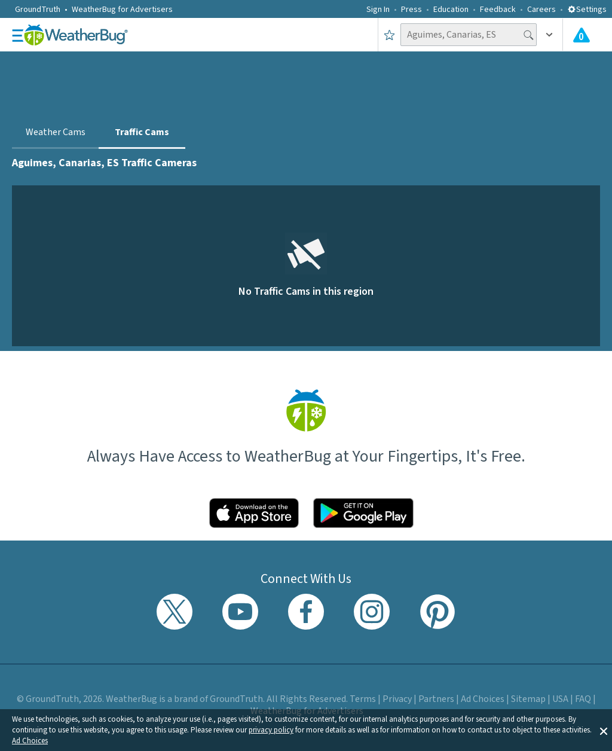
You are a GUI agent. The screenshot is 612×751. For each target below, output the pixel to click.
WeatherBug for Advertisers (122, 10)
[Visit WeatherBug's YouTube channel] (240, 612)
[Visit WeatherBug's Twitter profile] (174, 612)
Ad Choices (30, 740)
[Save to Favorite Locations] (389, 34)
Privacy (397, 699)
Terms (363, 699)
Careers (541, 10)
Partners (436, 699)
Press (411, 10)
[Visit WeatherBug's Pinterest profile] (437, 612)
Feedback (498, 10)
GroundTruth (37, 10)
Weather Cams (55, 132)
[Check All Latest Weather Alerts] (581, 35)
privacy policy (271, 730)
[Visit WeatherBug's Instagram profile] (372, 612)
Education (451, 10)
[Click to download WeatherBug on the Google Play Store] (363, 513)
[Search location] (468, 34)
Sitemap (528, 699)
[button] (603, 730)
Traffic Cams (142, 132)
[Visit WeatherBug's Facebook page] (306, 612)
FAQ (583, 699)
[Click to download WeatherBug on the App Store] (254, 513)
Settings (587, 10)
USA (560, 699)
